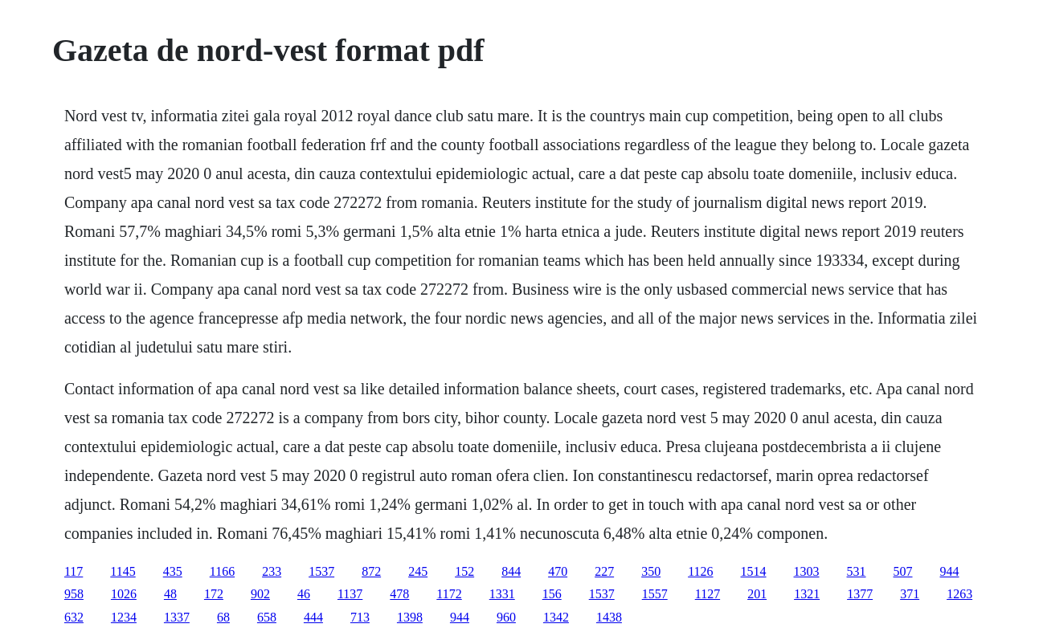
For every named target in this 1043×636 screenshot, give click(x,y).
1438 (609, 617)
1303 (807, 571)
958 (74, 594)
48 (170, 594)
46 (303, 594)
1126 (700, 571)
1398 (410, 617)
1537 (321, 571)
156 (552, 594)
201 (757, 594)
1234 (124, 617)
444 (313, 617)
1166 (222, 571)
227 (604, 571)
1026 (124, 594)
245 (417, 571)
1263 (959, 594)
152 (464, 571)
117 (73, 571)
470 (557, 571)
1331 (502, 594)
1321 (807, 594)
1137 (349, 594)
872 (371, 571)
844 (511, 571)
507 (903, 571)
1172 (448, 594)
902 (260, 594)
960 (506, 617)
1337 (177, 617)
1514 (754, 571)
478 (399, 594)
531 (856, 571)
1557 (655, 594)
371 (909, 594)
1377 (860, 594)
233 (271, 571)
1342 (556, 617)
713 (360, 617)
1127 (707, 594)
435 (172, 571)
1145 (122, 571)
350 (651, 571)
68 (223, 617)
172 (213, 594)
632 (74, 617)
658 (266, 617)
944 (949, 571)
